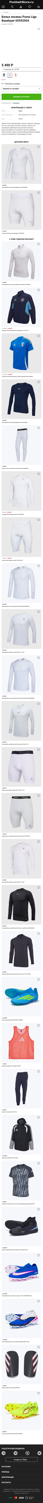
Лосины (5, 12)
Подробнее (16, 103)
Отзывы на (23, 1460)
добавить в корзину (21, 97)
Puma (20, 111)
